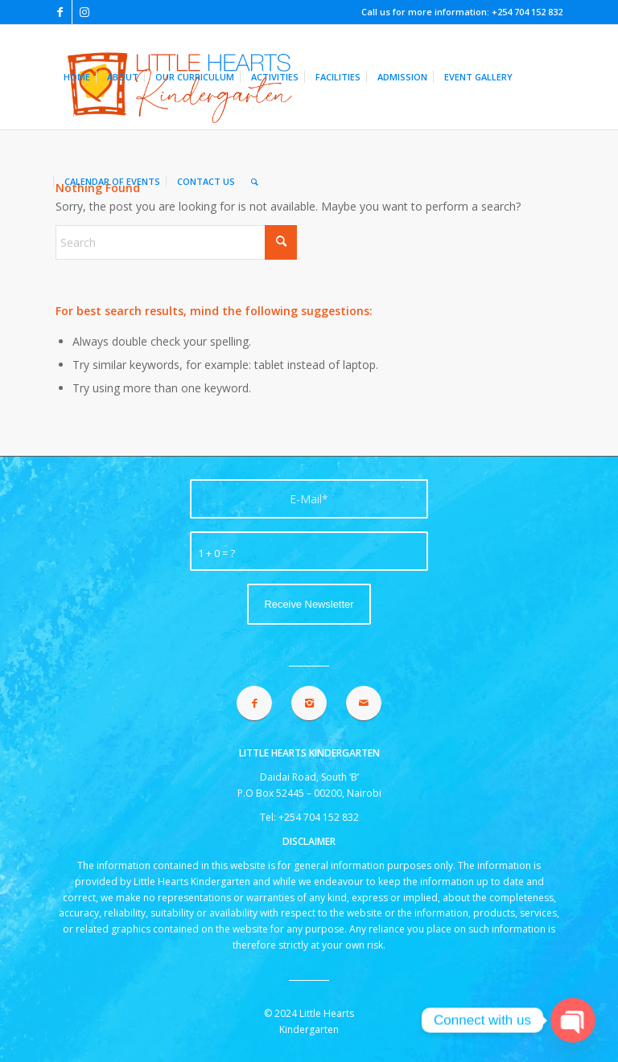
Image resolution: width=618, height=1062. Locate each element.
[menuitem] (77, 77)
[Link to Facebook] (60, 12)
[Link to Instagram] (84, 12)
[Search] (254, 181)
